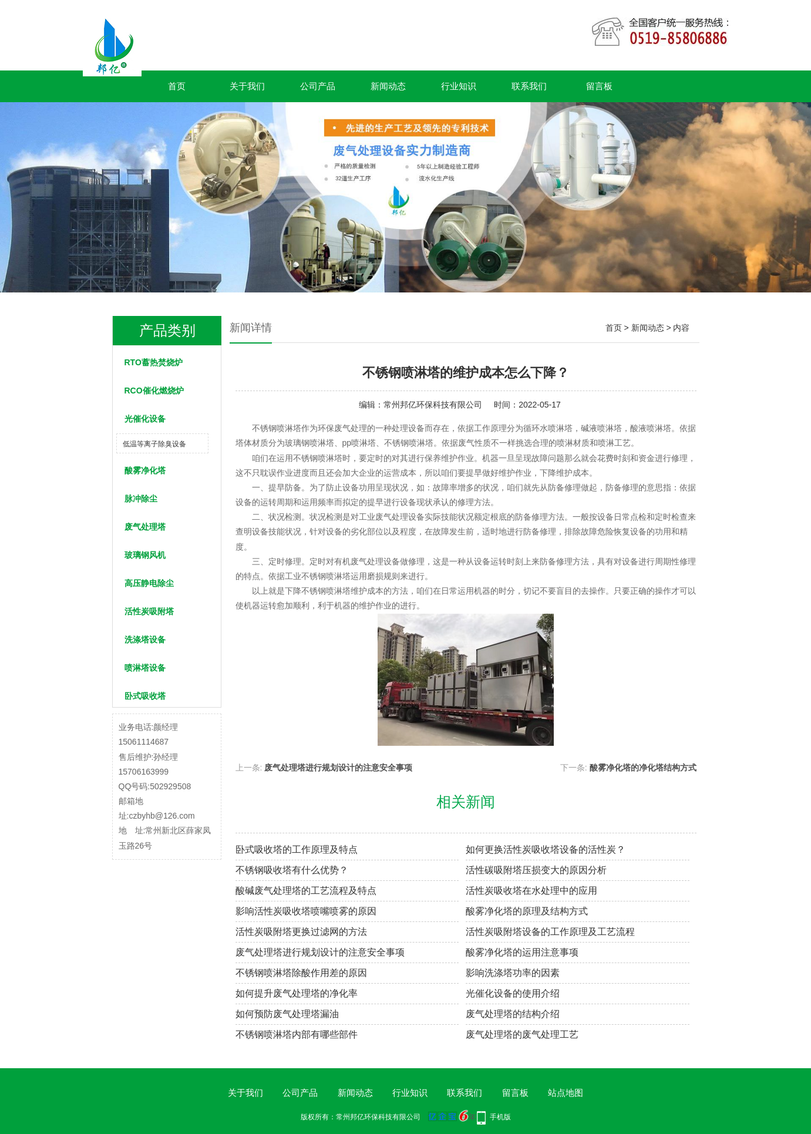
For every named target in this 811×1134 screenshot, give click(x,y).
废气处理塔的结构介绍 (513, 1014)
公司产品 (317, 86)
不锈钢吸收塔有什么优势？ (291, 870)
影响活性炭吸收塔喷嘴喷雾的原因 (305, 911)
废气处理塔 (145, 526)
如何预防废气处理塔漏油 (287, 1014)
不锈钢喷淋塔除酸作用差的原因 (301, 973)
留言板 (599, 86)
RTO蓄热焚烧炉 (153, 362)
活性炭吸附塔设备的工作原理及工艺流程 (550, 932)
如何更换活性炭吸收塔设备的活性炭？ (545, 849)
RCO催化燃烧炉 (154, 390)
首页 (177, 86)
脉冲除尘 (140, 498)
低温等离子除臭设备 (154, 444)
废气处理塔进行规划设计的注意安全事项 (338, 767)
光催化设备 (145, 418)
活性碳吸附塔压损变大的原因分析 (536, 870)
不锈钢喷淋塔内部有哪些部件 (296, 1034)
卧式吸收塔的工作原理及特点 (296, 849)
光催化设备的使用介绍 (513, 993)
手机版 (500, 1117)
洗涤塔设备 (145, 639)
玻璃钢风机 (145, 555)
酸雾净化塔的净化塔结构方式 (643, 767)
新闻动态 (388, 86)
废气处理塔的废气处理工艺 (522, 1034)
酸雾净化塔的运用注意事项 (522, 952)
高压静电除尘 (149, 583)
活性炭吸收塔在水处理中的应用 (531, 891)
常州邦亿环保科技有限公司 (432, 404)
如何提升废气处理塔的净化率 (296, 993)
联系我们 (529, 86)
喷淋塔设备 (145, 667)
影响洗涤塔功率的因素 (513, 973)
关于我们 (247, 86)
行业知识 (458, 86)
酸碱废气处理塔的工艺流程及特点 (305, 891)
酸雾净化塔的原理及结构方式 (527, 911)
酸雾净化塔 (145, 470)
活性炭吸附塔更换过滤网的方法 (301, 932)
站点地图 (565, 1093)
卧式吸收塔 (145, 696)
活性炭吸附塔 (149, 611)
